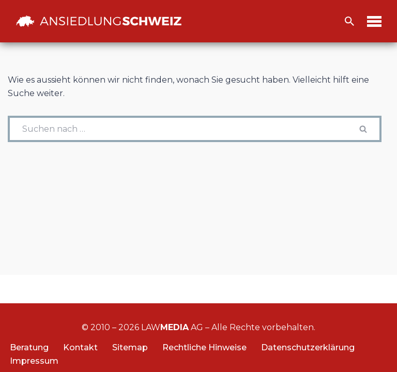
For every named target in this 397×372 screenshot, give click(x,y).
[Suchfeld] (349, 21)
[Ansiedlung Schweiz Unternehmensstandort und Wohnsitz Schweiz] (98, 21)
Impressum (34, 361)
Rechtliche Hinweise (204, 347)
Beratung (29, 347)
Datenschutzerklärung (308, 347)
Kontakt (80, 347)
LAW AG (172, 327)
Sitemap (130, 347)
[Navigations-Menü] (374, 21)
